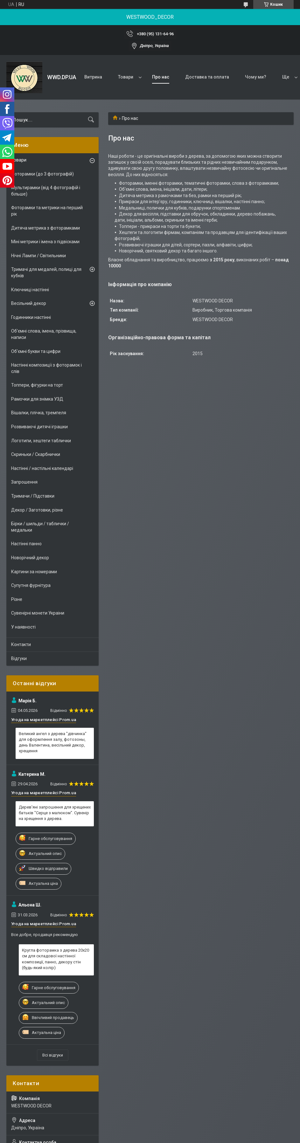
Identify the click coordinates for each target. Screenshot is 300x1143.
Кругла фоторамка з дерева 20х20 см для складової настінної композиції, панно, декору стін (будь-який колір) (55, 959)
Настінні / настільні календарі (42, 468)
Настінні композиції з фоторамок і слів (46, 368)
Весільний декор (28, 303)
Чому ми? (255, 76)
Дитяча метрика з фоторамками (45, 228)
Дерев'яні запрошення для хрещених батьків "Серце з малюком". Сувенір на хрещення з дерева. (55, 813)
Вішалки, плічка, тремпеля (38, 412)
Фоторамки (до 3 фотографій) (42, 173)
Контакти (21, 644)
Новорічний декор (30, 557)
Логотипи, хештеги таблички (41, 440)
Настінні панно (26, 543)
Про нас (160, 76)
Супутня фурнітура (31, 585)
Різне (16, 599)
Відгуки (19, 658)
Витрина (93, 76)
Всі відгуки (52, 1055)
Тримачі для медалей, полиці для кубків (46, 272)
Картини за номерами (34, 571)
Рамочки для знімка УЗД (37, 399)
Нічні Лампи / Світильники (38, 255)
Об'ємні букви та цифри (35, 351)
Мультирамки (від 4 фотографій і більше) (45, 190)
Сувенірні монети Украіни (37, 613)
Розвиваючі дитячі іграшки (39, 426)
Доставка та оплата (207, 76)
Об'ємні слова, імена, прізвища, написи (43, 334)
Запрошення (24, 482)
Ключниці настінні (30, 289)
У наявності (23, 627)
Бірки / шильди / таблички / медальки (40, 527)
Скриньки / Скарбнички (35, 454)
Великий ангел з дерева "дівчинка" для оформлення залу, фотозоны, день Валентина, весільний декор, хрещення (53, 742)
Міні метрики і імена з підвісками (45, 241)
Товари (125, 76)
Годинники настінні (31, 317)
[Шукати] (91, 119)
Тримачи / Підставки (32, 496)
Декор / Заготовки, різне (37, 510)
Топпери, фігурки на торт (37, 385)
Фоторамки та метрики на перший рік (47, 211)
